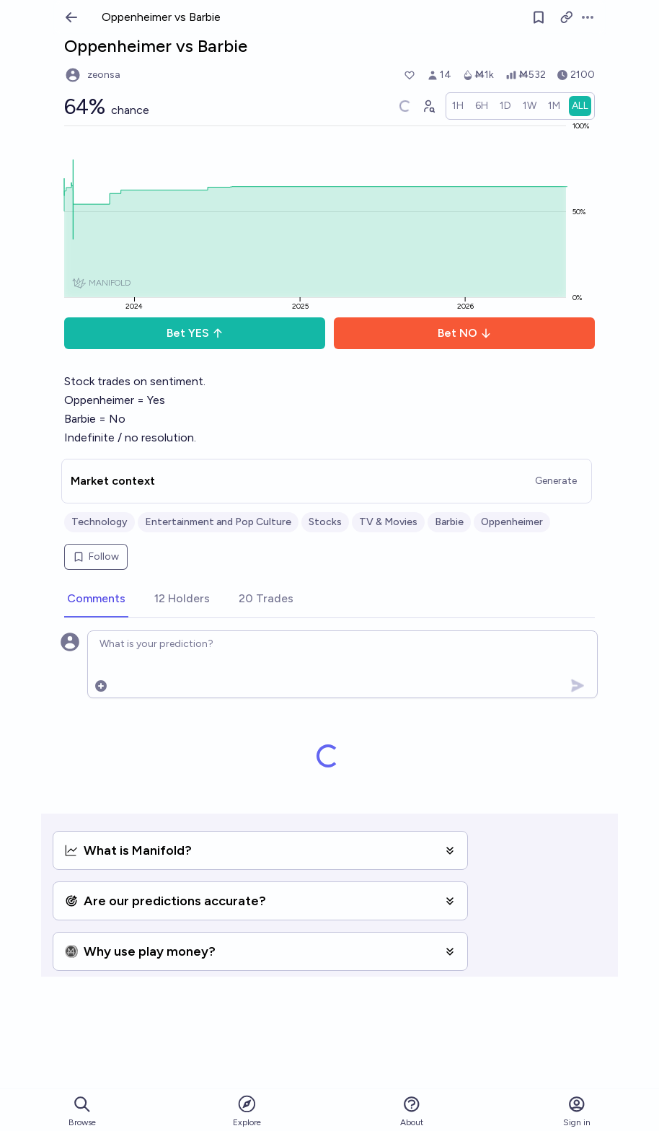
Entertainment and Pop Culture (218, 522)
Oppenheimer (512, 522)
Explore (247, 1110)
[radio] (457, 106)
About (411, 1111)
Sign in (577, 1111)
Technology (99, 522)
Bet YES (195, 333)
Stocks (325, 522)
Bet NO (465, 333)
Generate (556, 481)
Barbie (449, 522)
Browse (82, 1111)
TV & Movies (388, 522)
